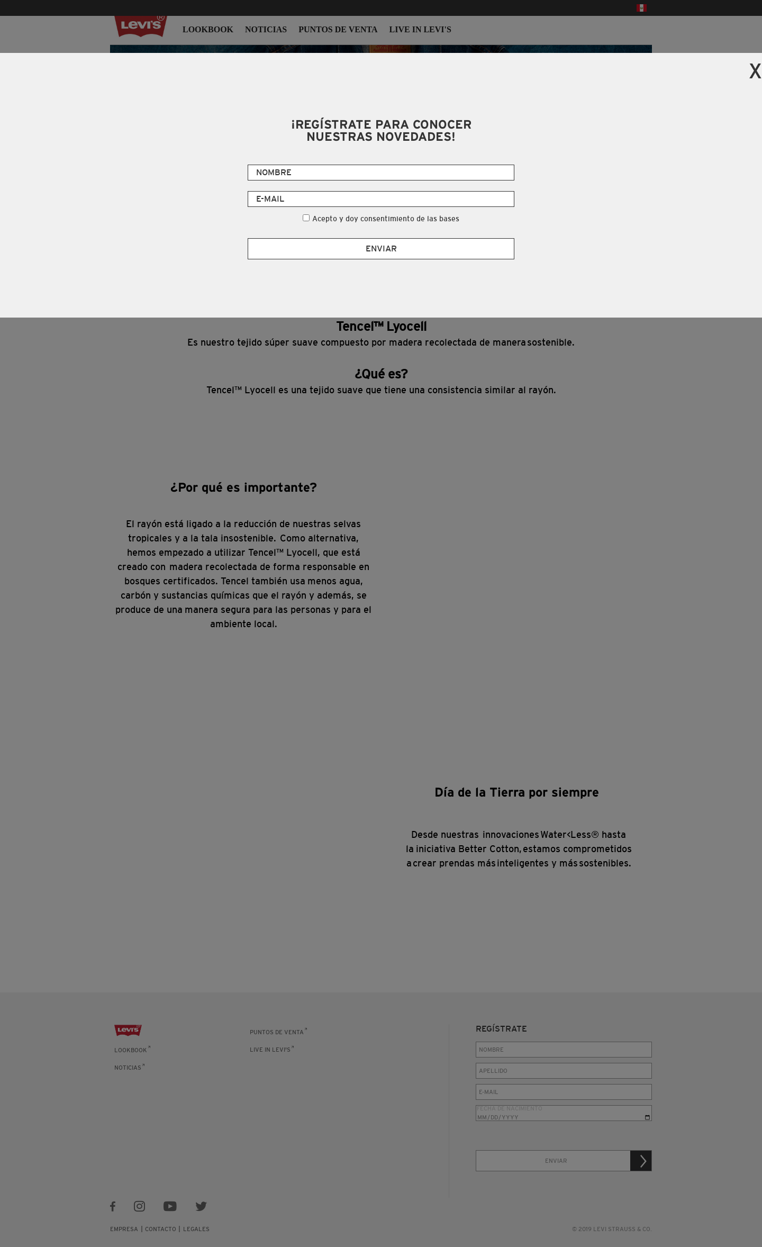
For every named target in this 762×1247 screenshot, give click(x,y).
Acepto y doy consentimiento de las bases (385, 218)
